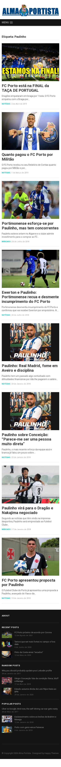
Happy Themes (52, 753)
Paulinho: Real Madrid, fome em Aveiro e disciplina (30, 368)
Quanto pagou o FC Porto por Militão (27, 156)
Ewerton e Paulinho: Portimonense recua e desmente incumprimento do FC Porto (30, 297)
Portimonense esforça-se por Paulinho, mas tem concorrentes (30, 225)
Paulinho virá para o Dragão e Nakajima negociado (27, 510)
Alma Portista (25, 753)
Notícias (6, 104)
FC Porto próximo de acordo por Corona (33, 632)
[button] (7, 22)
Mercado (6, 242)
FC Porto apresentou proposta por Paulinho (28, 582)
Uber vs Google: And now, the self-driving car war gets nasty (30, 709)
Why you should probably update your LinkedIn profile (27, 670)
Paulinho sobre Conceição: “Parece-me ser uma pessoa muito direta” (26, 439)
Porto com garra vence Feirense (29, 727)
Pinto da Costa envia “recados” (28, 652)
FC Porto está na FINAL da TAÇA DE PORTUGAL (25, 88)
